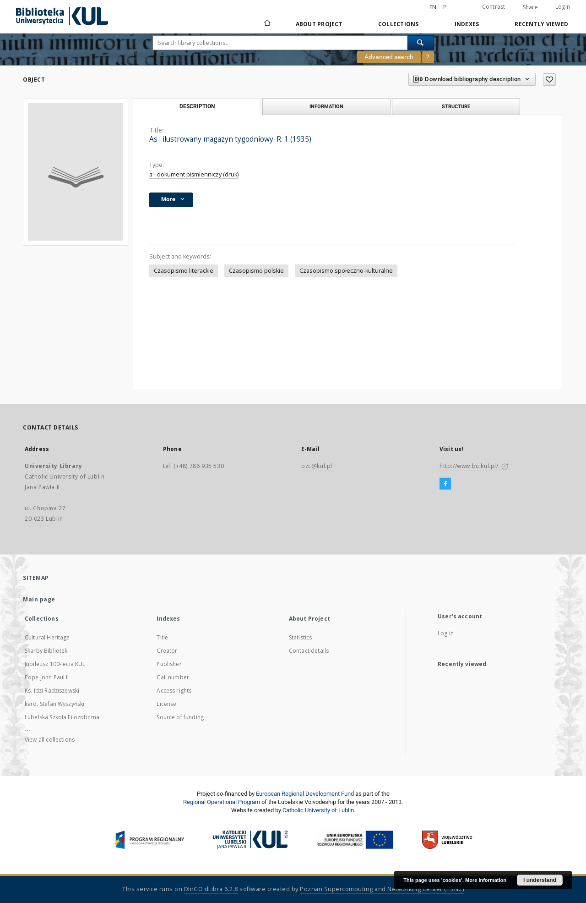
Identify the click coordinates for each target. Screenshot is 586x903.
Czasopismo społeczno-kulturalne (346, 271)
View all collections (50, 739)
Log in (446, 633)
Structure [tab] (456, 106)
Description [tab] (197, 106)
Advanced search (388, 57)
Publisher (169, 664)
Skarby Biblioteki (47, 651)
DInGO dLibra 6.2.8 (211, 889)
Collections (398, 24)
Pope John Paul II (47, 677)
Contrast (493, 7)
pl (446, 7)
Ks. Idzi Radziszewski (52, 690)
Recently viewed (541, 24)
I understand (539, 880)
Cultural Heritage (47, 637)
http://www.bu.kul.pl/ (469, 466)
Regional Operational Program (221, 801)
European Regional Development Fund (305, 793)
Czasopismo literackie (183, 271)
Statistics (300, 637)
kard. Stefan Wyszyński (54, 704)
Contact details (309, 651)
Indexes (467, 24)
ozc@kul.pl (316, 466)
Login (562, 7)
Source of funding (180, 717)
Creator (167, 651)
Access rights (174, 690)
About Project (319, 24)
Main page (39, 599)
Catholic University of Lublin (318, 810)
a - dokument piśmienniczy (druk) (194, 174)
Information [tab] (326, 106)
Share (530, 7)
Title (162, 637)
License (166, 704)
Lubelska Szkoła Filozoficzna (62, 717)
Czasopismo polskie (256, 271)
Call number (173, 677)
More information (485, 880)
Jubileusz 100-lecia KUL (55, 664)
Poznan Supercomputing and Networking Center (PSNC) (382, 889)
